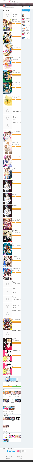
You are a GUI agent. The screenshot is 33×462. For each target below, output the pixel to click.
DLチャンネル (5, 1)
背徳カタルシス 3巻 (14, 205)
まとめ (6, 448)
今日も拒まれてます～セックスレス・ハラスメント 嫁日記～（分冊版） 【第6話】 (16, 351)
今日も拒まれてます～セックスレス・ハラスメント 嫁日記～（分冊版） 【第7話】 (16, 364)
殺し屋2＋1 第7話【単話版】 (15, 230)
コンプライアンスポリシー (19, 458)
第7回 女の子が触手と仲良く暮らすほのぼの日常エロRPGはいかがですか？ (27, 18)
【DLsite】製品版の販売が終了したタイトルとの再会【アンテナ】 (11, 403)
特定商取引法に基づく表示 (19, 456)
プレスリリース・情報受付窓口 (8, 458)
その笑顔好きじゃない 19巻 (15, 142)
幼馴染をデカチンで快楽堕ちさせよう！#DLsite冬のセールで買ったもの (17, 395)
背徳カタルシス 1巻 (14, 180)
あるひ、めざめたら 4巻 (14, 167)
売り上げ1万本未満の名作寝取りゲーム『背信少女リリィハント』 (6, 429)
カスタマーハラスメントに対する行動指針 (9, 456)
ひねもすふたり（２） (14, 19)
